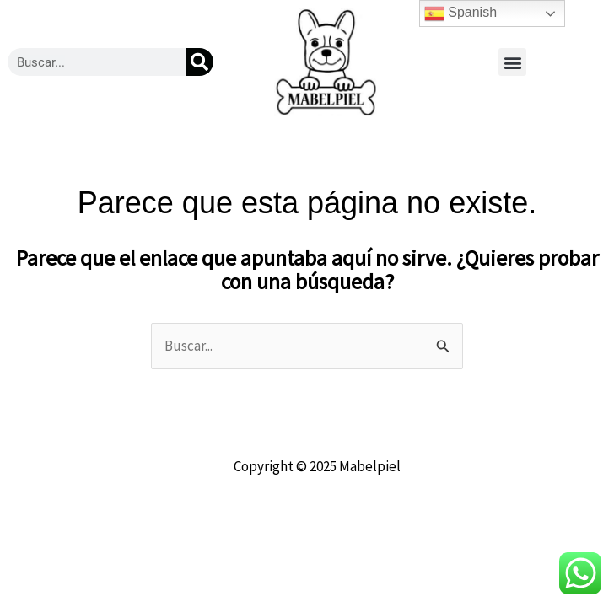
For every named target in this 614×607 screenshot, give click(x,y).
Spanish (460, 13)
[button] (512, 62)
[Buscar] (199, 62)
